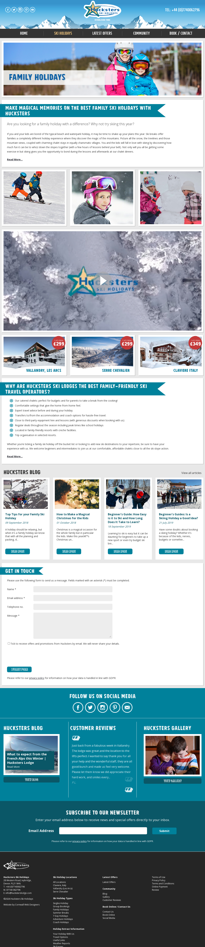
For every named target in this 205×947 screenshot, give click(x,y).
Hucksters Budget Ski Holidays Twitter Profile (14, 9)
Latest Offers (102, 33)
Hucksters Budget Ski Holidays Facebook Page (8, 9)
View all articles (191, 473)
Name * (11, 589)
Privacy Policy (158, 880)
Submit (164, 831)
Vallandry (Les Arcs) (62, 888)
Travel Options (60, 937)
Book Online (109, 914)
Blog (105, 893)
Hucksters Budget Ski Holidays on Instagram (20, 9)
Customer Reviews (112, 900)
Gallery (106, 896)
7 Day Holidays (60, 915)
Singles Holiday (60, 903)
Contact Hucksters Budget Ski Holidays (32, 9)
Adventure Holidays (63, 919)
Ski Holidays (63, 33)
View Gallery (172, 781)
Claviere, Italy (59, 885)
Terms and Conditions (163, 883)
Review (155, 889)
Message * (13, 615)
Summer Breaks (61, 912)
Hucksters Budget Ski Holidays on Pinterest (26, 9)
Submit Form (19, 669)
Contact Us (108, 911)
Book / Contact (181, 33)
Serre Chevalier (60, 891)
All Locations (59, 882)
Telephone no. (15, 606)
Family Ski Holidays (102, 11)
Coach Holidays (61, 922)
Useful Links (59, 940)
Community (141, 33)
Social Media (109, 918)
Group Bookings (61, 906)
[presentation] (33, 656)
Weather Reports (61, 943)
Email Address (41, 830)
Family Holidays (61, 909)
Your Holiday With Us (63, 933)
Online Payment (160, 886)
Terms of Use (158, 877)
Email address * (16, 598)
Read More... (15, 159)
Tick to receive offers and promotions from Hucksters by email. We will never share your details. (63, 643)
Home (24, 33)
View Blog (31, 779)
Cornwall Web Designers (27, 904)
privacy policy (36, 678)
